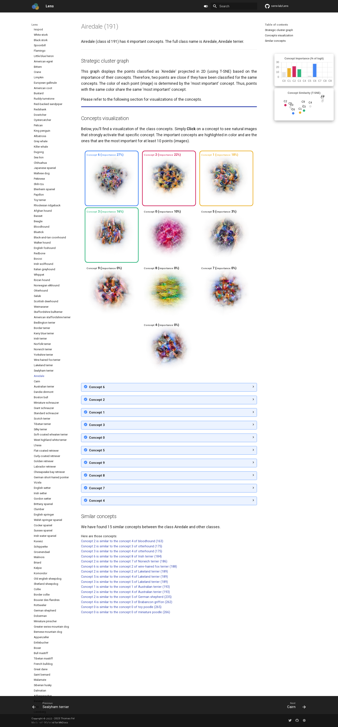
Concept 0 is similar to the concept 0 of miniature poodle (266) (125, 689)
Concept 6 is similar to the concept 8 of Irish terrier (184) (121, 633)
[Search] (234, 6)
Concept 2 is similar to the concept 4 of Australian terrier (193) (125, 668)
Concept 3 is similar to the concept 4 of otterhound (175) (121, 628)
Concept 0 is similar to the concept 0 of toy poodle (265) (121, 683)
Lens (34, 24)
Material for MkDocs (56, 722)
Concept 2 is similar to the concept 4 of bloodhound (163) (122, 618)
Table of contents (276, 24)
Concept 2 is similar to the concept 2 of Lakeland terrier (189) (124, 648)
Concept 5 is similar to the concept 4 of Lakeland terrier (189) (124, 653)
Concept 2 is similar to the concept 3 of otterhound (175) (121, 623)
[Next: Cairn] (295, 706)
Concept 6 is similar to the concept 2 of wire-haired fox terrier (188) (129, 643)
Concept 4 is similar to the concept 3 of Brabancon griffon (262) (126, 679)
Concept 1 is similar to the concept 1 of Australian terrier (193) (125, 663)
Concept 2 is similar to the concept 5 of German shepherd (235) (126, 673)
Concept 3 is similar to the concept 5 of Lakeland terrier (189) (124, 658)
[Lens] (35, 6)
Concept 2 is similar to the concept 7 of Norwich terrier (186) (124, 638)
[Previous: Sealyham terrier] (52, 706)
